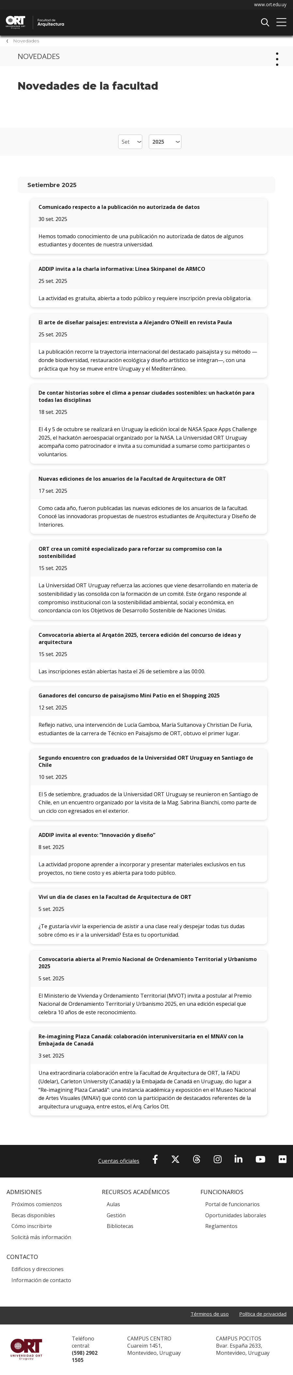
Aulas (113, 1205)
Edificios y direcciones (37, 1270)
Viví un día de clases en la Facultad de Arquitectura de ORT (115, 898)
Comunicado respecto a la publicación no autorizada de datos (119, 208)
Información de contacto (41, 1281)
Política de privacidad (261, 1315)
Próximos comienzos (36, 1205)
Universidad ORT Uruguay (26, 1350)
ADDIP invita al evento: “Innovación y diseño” (97, 836)
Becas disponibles (33, 1216)
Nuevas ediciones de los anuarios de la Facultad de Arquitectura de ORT (132, 479)
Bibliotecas (120, 1227)
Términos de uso (204, 1315)
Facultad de (73, 16)
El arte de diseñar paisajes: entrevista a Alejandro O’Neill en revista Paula (135, 323)
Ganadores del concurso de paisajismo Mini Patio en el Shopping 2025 (129, 696)
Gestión (116, 1216)
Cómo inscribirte (31, 1227)
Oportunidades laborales (235, 1216)
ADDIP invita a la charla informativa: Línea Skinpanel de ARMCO (122, 269)
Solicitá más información (41, 1238)
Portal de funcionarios (232, 1205)
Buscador (265, 22)
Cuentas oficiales (118, 1161)
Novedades (26, 41)
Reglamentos (221, 1227)
